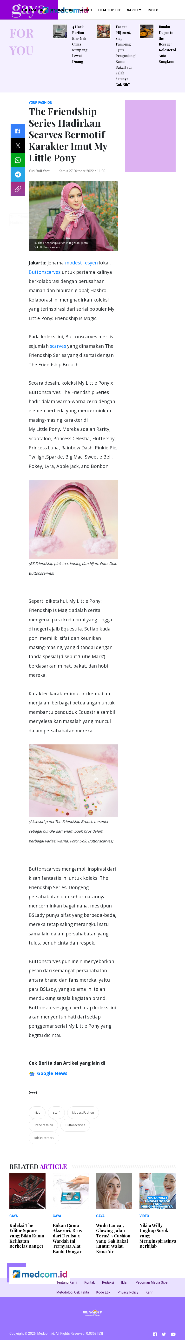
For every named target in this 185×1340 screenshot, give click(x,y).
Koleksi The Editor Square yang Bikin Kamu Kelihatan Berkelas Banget (26, 1235)
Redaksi (108, 1282)
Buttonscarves (44, 272)
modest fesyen (82, 262)
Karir (148, 1292)
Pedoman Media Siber (152, 1282)
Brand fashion (43, 1125)
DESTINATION (61, 10)
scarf (56, 1112)
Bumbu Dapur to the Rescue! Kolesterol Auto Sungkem (167, 44)
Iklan (124, 1282)
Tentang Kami (66, 1282)
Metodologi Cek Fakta (72, 1292)
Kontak (89, 1282)
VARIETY (134, 10)
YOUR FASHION (40, 103)
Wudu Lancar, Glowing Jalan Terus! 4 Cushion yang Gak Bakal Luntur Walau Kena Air (113, 1238)
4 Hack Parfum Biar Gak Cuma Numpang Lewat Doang (79, 44)
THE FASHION (32, 10)
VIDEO (144, 1216)
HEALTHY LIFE (109, 10)
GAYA (13, 1216)
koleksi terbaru (44, 1138)
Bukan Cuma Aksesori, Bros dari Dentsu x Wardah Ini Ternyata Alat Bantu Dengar (67, 1238)
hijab (37, 1112)
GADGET (85, 10)
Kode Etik (103, 1292)
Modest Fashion (83, 1112)
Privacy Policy (128, 1292)
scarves (58, 346)
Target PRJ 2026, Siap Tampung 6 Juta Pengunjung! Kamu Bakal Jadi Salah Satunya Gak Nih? (125, 56)
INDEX (153, 10)
